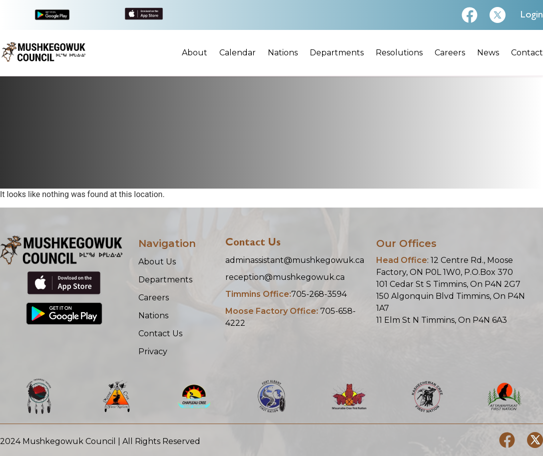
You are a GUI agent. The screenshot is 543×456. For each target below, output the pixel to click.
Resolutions (399, 52)
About (194, 52)
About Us (157, 261)
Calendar (237, 52)
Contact (527, 52)
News (488, 52)
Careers (450, 52)
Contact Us (160, 333)
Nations (283, 52)
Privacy (152, 351)
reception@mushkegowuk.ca (285, 277)
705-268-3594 (286, 294)
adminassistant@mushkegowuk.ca (294, 260)
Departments (337, 52)
